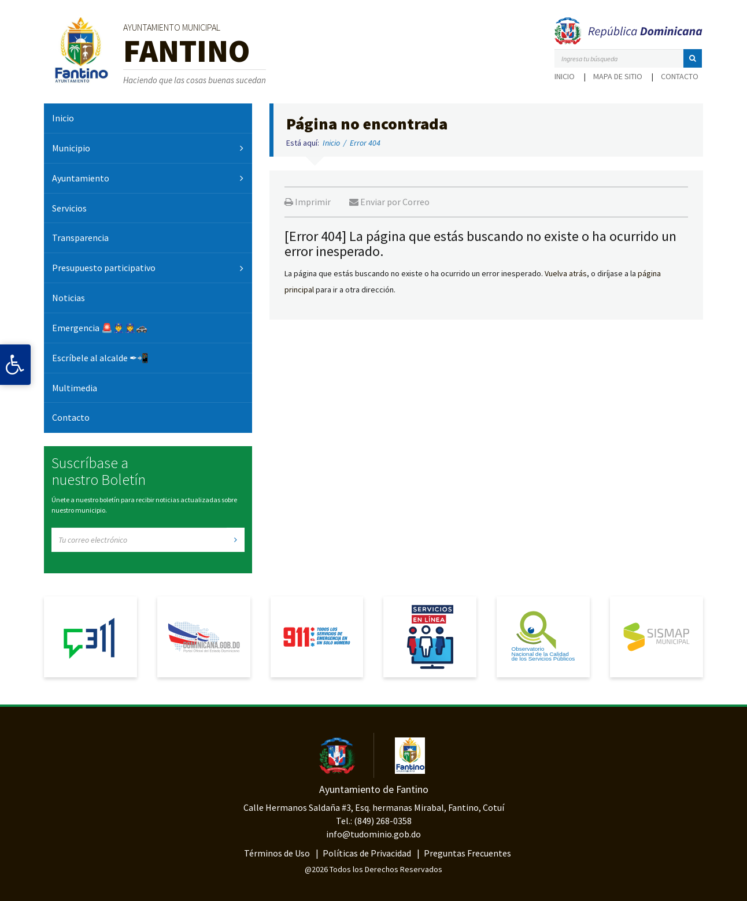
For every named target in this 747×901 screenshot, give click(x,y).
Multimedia (74, 388)
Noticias (68, 297)
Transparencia (80, 237)
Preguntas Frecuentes (467, 853)
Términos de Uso (277, 853)
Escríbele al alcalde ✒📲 (100, 358)
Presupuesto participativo (104, 267)
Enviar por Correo (389, 201)
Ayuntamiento (80, 178)
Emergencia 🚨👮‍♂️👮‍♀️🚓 (99, 327)
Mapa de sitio (617, 76)
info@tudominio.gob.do (373, 834)
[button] (692, 58)
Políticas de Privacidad (367, 853)
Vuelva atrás (566, 273)
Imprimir (307, 201)
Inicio (564, 76)
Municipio (71, 148)
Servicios (69, 208)
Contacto (679, 76)
